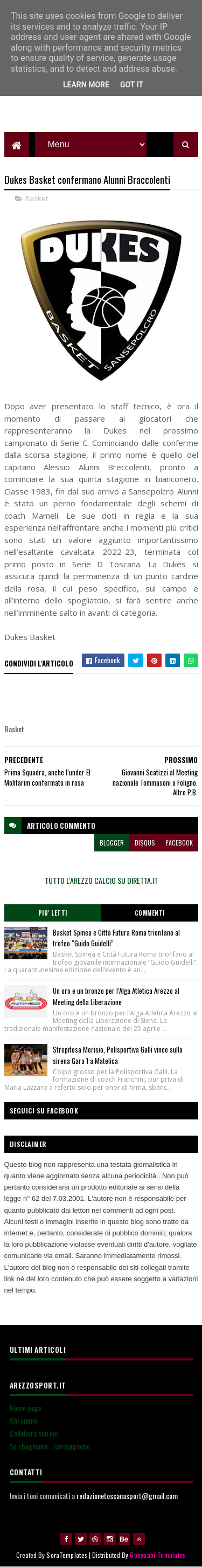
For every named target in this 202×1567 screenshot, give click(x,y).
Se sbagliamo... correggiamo (50, 1446)
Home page (25, 1407)
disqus (145, 842)
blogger (112, 842)
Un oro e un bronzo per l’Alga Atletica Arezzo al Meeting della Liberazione (116, 996)
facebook (179, 842)
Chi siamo (23, 1420)
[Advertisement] (101, 105)
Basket (36, 198)
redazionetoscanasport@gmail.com (127, 1495)
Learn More (86, 84)
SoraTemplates (66, 1554)
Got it (131, 84)
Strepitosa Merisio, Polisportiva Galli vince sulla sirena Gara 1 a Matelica (118, 1055)
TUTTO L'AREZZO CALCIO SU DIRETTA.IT (101, 880)
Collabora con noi (34, 1433)
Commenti (150, 913)
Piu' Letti (52, 913)
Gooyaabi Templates (157, 1554)
